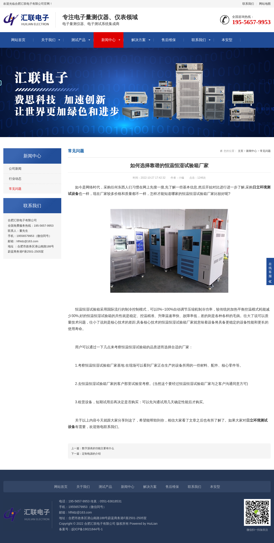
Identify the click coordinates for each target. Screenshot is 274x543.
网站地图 (265, 3)
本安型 (227, 40)
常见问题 (15, 188)
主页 (240, 150)
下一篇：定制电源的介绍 (86, 453)
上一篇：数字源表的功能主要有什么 (92, 448)
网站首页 (18, 40)
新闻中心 (108, 40)
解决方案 (138, 40)
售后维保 (169, 40)
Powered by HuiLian (143, 523)
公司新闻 (15, 168)
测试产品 (78, 40)
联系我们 (248, 3)
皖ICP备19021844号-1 (87, 529)
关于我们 (48, 40)
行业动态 (15, 178)
